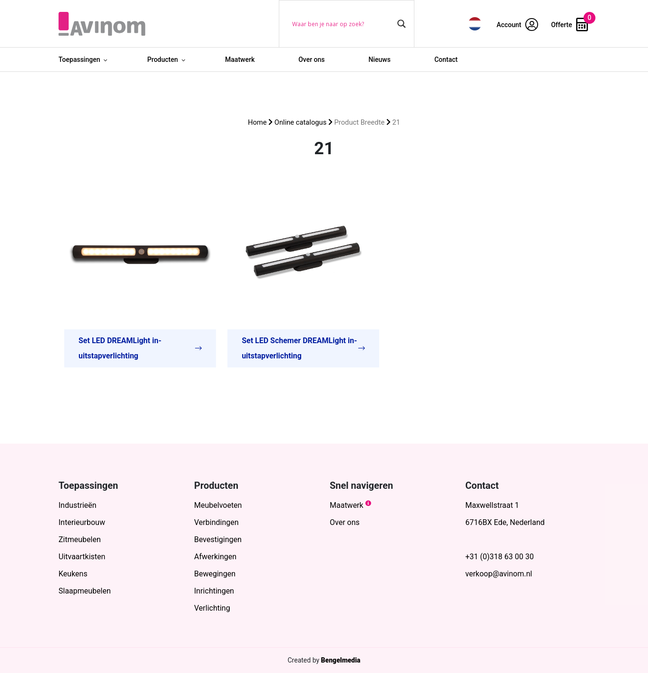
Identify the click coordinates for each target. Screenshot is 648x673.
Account (518, 24)
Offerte (569, 24)
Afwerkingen (215, 556)
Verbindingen (216, 522)
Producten (162, 59)
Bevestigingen (218, 539)
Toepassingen (79, 59)
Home (257, 122)
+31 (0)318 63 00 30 (499, 556)
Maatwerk (240, 59)
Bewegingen (215, 573)
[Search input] (342, 23)
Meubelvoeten (218, 505)
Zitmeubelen (80, 539)
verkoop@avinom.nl (498, 573)
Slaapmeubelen (85, 590)
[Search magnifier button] (401, 23)
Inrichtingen (214, 590)
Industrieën (78, 505)
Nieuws (380, 59)
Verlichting (212, 608)
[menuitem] (474, 23)
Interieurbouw (82, 522)
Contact (446, 59)
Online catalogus (300, 122)
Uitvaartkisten (82, 556)
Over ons (311, 59)
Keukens (73, 573)
